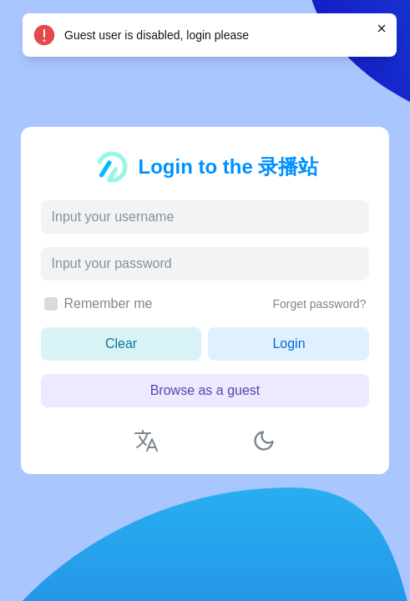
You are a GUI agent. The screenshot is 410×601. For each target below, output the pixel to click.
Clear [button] (121, 343)
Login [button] (288, 343)
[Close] (382, 28)
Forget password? (319, 304)
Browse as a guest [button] (205, 390)
